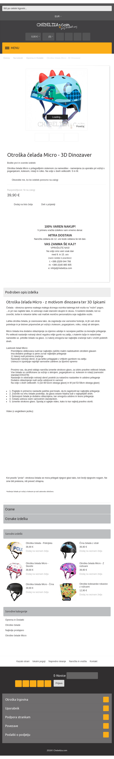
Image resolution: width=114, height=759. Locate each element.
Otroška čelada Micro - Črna (40, 584)
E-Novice (60, 675)
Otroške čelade (12, 625)
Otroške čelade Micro (15, 635)
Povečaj (80, 126)
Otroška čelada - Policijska (39, 543)
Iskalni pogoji (39, 661)
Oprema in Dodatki (14, 620)
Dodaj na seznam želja (37, 551)
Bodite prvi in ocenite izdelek (21, 163)
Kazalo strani (22, 661)
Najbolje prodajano (14, 630)
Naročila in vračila (78, 661)
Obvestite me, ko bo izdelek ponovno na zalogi (35, 180)
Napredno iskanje (57, 661)
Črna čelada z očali (88, 543)
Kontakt (93, 661)
